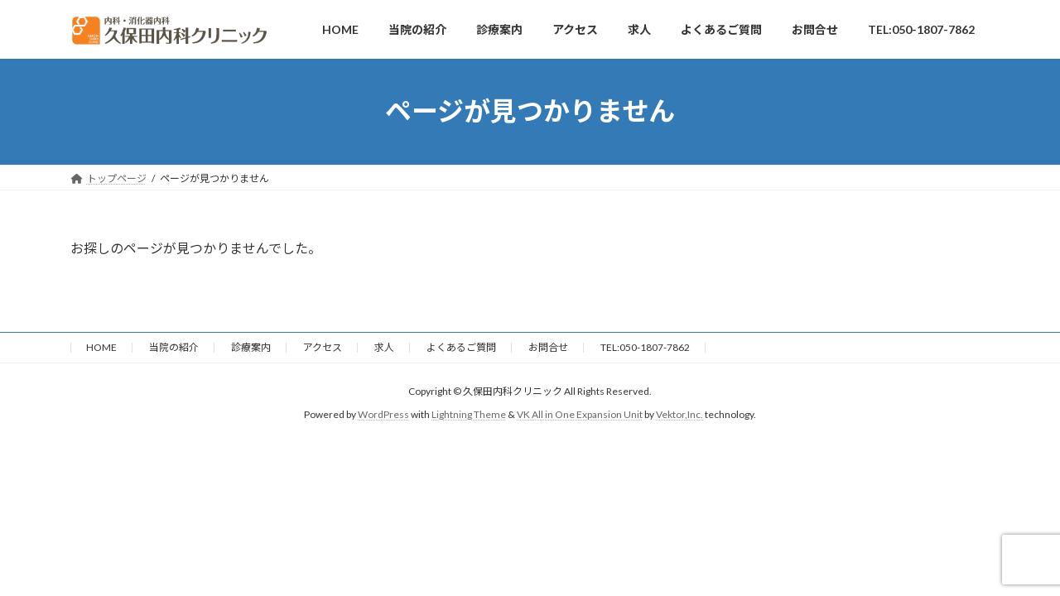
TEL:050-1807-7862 (645, 347)
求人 (384, 347)
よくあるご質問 (461, 347)
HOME (101, 347)
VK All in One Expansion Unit (580, 414)
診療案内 (251, 347)
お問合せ (548, 347)
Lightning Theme (468, 414)
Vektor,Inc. (679, 414)
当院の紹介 (174, 347)
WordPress (383, 414)
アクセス (322, 347)
